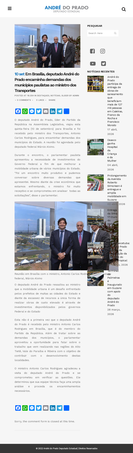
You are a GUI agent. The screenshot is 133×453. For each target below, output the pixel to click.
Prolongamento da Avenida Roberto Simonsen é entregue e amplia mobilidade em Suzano (116, 187)
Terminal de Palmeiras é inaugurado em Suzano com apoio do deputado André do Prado (114, 288)
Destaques (43, 95)
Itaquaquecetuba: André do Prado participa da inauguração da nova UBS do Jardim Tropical (118, 252)
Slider (65, 95)
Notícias (55, 95)
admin (76, 95)
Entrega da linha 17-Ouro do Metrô (112, 216)
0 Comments (24, 100)
